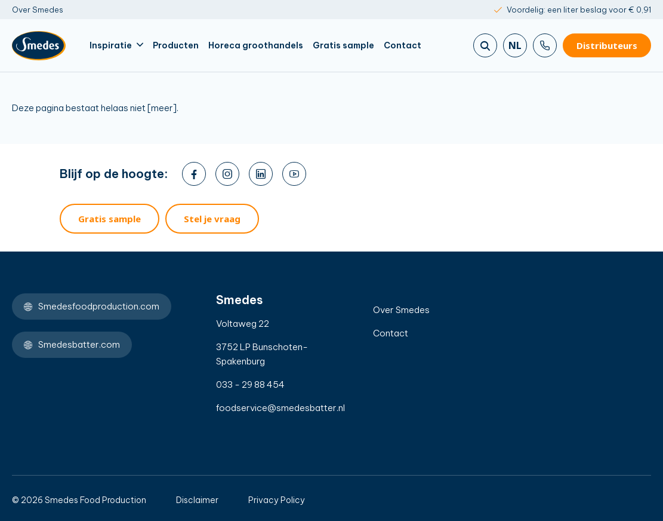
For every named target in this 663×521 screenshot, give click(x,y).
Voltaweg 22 (242, 323)
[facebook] (194, 174)
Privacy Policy (276, 500)
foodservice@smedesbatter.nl (268, 407)
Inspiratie (116, 45)
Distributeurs (606, 45)
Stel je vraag (212, 219)
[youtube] (294, 174)
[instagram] (227, 174)
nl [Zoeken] (515, 45)
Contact (402, 45)
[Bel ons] (545, 45)
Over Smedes (37, 9)
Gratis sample (343, 45)
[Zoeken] (485, 45)
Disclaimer (197, 500)
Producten (176, 45)
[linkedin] (261, 174)
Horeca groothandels (255, 45)
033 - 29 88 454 (250, 384)
